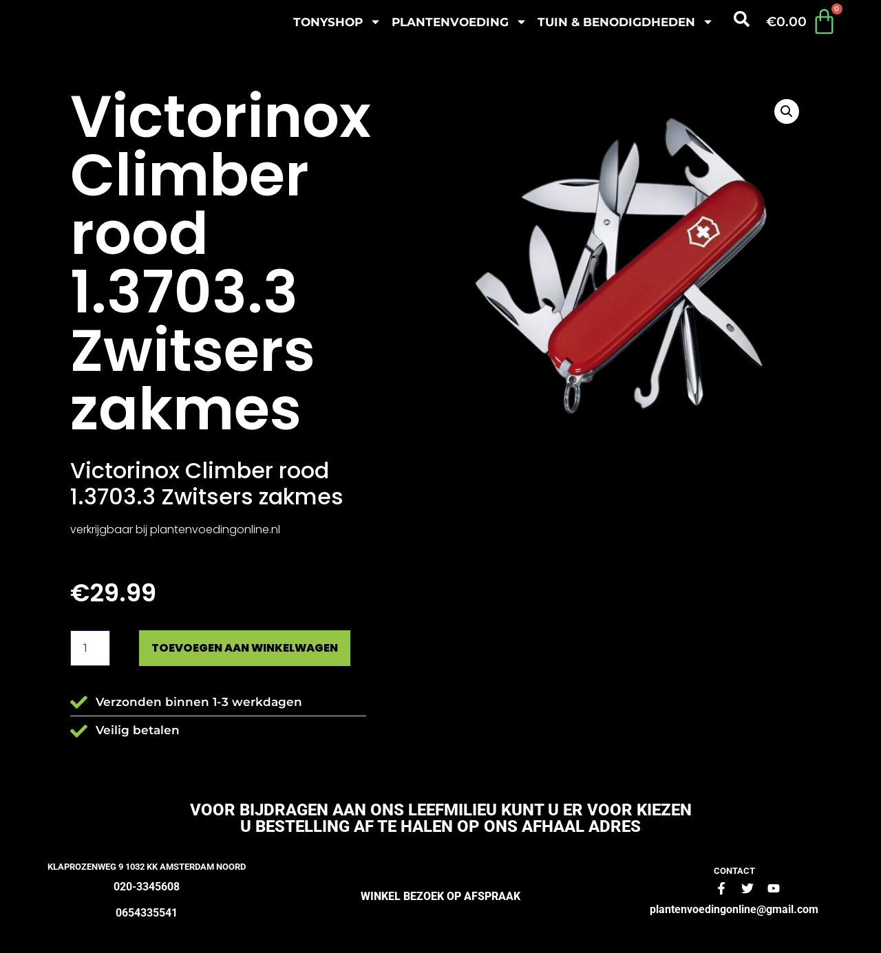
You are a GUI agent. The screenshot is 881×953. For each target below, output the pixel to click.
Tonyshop (337, 21)
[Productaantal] (90, 648)
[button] (786, 111)
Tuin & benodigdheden (626, 21)
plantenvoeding (459, 21)
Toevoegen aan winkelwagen (256, 648)
